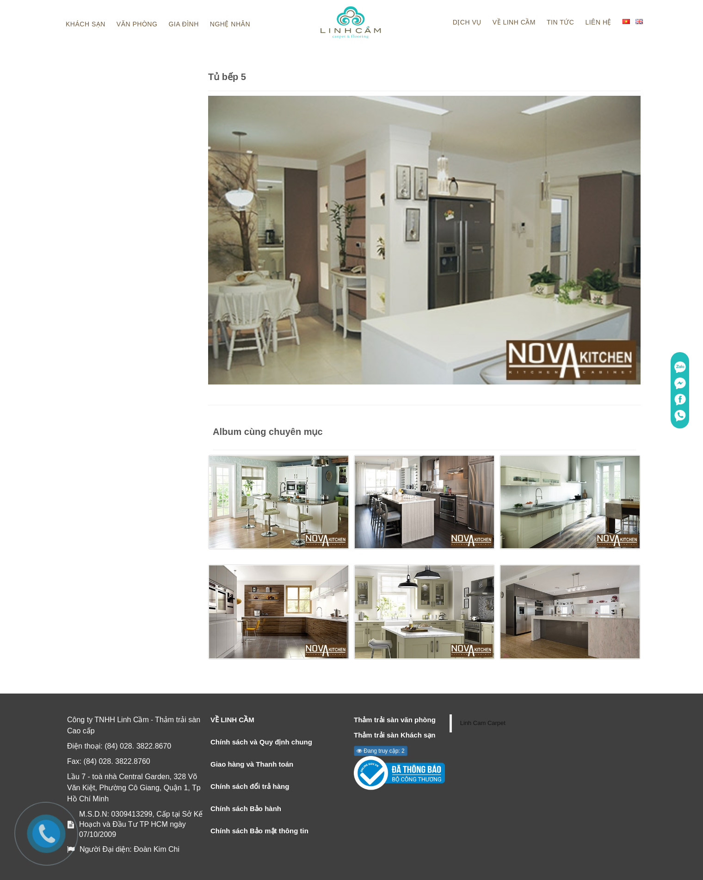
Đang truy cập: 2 (381, 751)
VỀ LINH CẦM (232, 720)
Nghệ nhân (230, 24)
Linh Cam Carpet (483, 722)
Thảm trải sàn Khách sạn (395, 735)
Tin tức (560, 22)
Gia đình (183, 24)
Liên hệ (598, 22)
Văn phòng (137, 24)
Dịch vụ (467, 22)
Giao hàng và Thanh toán (251, 764)
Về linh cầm (514, 22)
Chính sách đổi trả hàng (249, 786)
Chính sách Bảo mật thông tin (259, 831)
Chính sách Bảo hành (245, 808)
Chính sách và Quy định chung (261, 742)
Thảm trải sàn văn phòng (395, 720)
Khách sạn (85, 24)
